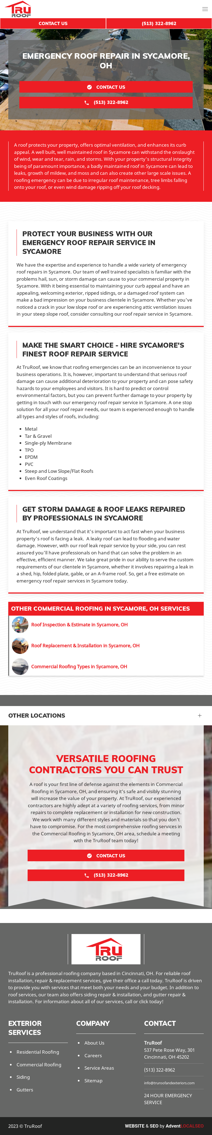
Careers (93, 1055)
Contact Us (53, 23)
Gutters (25, 1089)
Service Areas (99, 1068)
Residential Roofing (38, 1052)
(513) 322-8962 (159, 1070)
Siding (23, 1077)
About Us (94, 1043)
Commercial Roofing (39, 1064)
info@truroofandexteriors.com (169, 1082)
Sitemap (93, 1080)
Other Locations (36, 715)
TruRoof (153, 1043)
